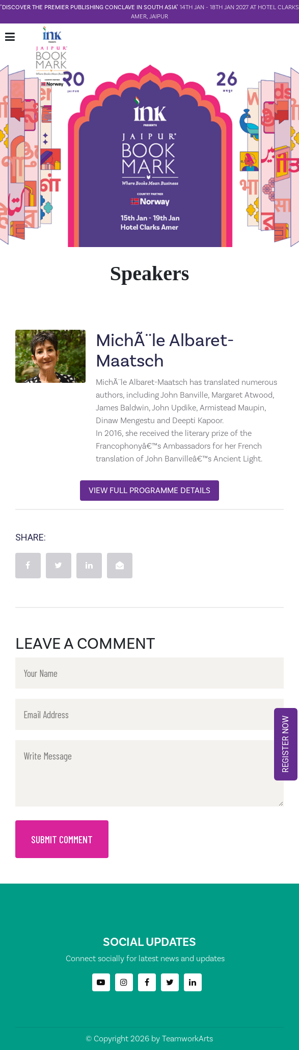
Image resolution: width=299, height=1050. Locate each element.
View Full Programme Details (149, 490)
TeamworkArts (187, 1038)
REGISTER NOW (285, 744)
